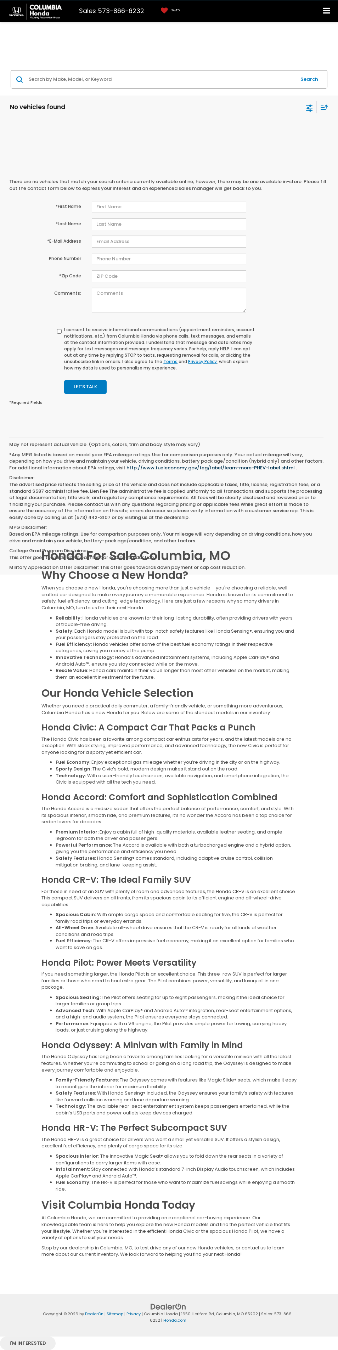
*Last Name (68, 224)
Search (309, 79)
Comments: (67, 293)
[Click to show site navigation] (327, 11)
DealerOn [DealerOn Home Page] (94, 1314)
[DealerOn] (168, 1306)
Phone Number (65, 258)
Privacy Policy (202, 361)
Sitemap (115, 1314)
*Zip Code (70, 276)
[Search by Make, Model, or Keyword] (161, 79)
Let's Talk (85, 386)
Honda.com (174, 1320)
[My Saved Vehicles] (168, 10)
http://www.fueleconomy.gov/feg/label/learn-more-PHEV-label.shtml (211, 467)
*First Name (68, 206)
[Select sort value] (322, 107)
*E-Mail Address (64, 241)
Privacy (133, 1314)
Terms (170, 361)
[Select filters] (309, 107)
